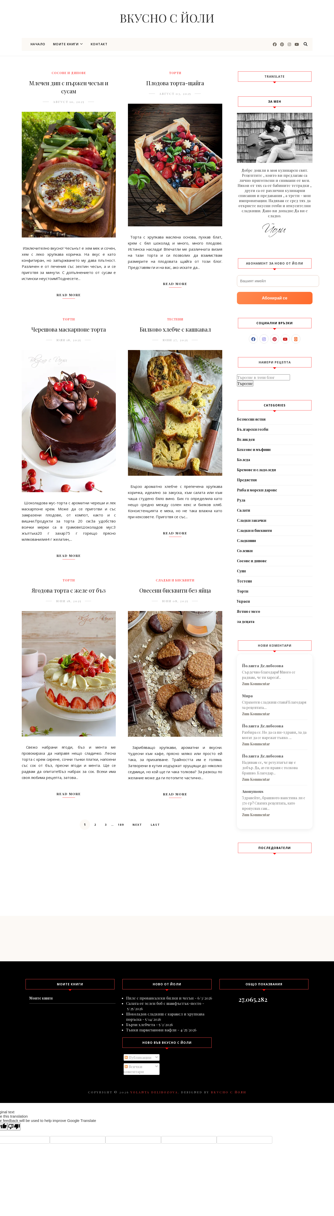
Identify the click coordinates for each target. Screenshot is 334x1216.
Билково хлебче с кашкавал (175, 329)
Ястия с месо (248, 611)
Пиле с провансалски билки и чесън (160, 998)
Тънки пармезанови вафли (151, 1029)
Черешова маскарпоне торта (68, 329)
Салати (243, 510)
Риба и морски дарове (257, 490)
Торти (175, 73)
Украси (243, 601)
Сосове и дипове (69, 73)
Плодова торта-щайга (175, 83)
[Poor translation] (13, 1127)
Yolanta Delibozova (154, 1092)
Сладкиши (246, 540)
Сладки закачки (251, 520)
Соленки (245, 550)
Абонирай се (274, 298)
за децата (245, 621)
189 (121, 825)
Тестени (175, 319)
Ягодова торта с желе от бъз (69, 590)
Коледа (243, 459)
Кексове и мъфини (254, 449)
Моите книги (68, 44)
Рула (241, 500)
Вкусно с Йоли (167, 17)
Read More (69, 295)
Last (155, 825)
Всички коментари (133, 1069)
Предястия (247, 479)
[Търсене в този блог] (263, 377)
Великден (246, 439)
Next (137, 825)
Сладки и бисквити (175, 580)
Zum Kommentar (256, 683)
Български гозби (252, 429)
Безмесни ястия (251, 419)
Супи (241, 571)
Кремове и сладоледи (256, 469)
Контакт (99, 44)
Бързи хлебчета (140, 1024)
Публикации (138, 1057)
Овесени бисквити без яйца (175, 590)
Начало (38, 44)
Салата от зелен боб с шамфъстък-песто (163, 1003)
